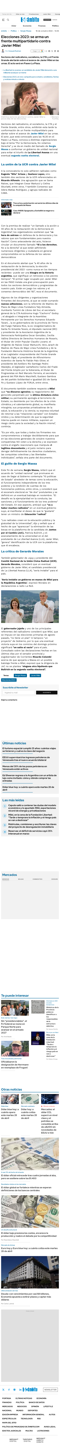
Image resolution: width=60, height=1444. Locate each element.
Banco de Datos (37, 1402)
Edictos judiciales (11, 1431)
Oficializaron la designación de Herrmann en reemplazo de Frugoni (15, 1064)
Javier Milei (47, 14)
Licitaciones (43, 1431)
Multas (29, 1431)
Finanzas (42, 26)
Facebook (9, 1390)
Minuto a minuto (49, 1106)
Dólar (14, 26)
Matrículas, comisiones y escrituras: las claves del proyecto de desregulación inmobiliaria (32, 825)
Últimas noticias (23, 1398)
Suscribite (47, 692)
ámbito (4, 31)
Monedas (5, 879)
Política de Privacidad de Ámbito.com (20, 1427)
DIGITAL (14, 1440)
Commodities (37, 879)
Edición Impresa (10, 1414)
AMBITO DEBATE (41, 1440)
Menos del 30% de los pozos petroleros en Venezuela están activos (24, 768)
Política (55, 26)
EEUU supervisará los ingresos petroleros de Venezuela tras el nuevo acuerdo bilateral (26, 759)
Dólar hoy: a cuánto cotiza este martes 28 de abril (29, 1114)
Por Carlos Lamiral (7, 1304)
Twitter (3, 1390)
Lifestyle (48, 1406)
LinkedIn (20, 1390)
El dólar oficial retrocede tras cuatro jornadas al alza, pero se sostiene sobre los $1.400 (28, 1177)
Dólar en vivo (20, 14)
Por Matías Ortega (51, 1059)
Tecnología (27, 1418)
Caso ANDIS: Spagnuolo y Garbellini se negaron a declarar (33, 211)
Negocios (22, 1406)
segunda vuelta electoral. (25, 155)
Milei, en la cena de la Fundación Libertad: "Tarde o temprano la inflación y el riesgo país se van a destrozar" (32, 817)
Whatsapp (33, 1390)
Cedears (54, 879)
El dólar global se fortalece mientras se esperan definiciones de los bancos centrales (26, 1189)
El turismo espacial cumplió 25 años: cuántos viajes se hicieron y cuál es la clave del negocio (29, 750)
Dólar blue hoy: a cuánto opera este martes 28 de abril (28, 788)
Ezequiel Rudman (15, 51)
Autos (52, 1414)
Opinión (35, 1406)
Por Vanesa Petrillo (52, 1029)
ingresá (54, 19)
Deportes (33, 1410)
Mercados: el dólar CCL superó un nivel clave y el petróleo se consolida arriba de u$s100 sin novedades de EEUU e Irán (49, 1121)
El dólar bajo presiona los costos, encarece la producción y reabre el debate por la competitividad (29, 1234)
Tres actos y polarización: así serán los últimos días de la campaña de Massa (35, 204)
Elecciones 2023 (8, 680)
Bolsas (21, 879)
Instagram (14, 1390)
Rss (39, 1418)
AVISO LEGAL (50, 1427)
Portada (6, 1398)
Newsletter (50, 1390)
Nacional (7, 1410)
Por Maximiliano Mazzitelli (10, 1240)
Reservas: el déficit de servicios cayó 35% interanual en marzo (30, 832)
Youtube (26, 1390)
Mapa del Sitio (9, 1422)
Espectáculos (9, 1418)
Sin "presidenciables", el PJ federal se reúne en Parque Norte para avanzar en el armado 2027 (14, 1027)
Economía (27, 26)
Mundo (19, 1410)
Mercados (7, 1406)
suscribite (47, 19)
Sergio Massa (25, 31)
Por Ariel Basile (6, 1037)
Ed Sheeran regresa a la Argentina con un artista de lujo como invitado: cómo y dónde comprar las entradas (29, 778)
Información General (33, 1414)
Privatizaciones (34, 14)
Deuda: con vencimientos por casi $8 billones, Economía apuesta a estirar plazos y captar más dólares (26, 1296)
